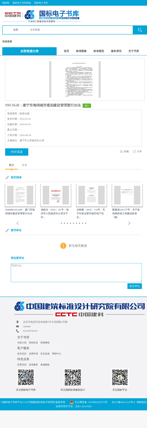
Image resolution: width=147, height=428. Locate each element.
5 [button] (74, 224)
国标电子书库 (41, 3)
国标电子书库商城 (22, 3)
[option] (20, 199)
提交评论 (134, 286)
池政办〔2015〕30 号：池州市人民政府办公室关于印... (55, 213)
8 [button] (83, 224)
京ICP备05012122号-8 (123, 402)
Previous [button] (18, 223)
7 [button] (80, 224)
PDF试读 (16, 151)
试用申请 (33, 353)
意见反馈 (45, 353)
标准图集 (81, 51)
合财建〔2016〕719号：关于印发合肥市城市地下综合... (91, 213)
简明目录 (33, 342)
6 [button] (77, 224)
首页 (66, 51)
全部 (15, 29)
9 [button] (86, 224)
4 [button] (71, 224)
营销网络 (45, 342)
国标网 (5, 3)
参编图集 (45, 364)
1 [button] (62, 224)
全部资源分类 (29, 51)
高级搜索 (7, 41)
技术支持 (21, 353)
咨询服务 (33, 364)
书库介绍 (21, 342)
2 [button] (65, 224)
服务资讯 (116, 51)
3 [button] (68, 224)
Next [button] (129, 223)
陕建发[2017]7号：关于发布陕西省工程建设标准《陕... (126, 213)
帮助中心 (56, 353)
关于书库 (133, 51)
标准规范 (98, 51)
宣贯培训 (21, 364)
